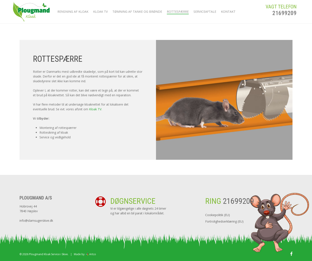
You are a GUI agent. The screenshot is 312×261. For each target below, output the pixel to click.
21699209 (284, 17)
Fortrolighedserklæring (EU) (224, 221)
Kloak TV (95, 109)
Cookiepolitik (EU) (217, 215)
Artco (92, 254)
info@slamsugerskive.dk (36, 220)
